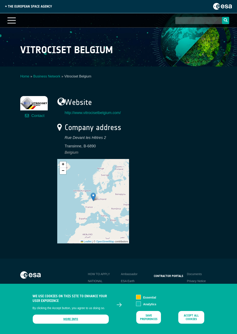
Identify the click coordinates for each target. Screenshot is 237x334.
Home (24, 76)
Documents (194, 274)
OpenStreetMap (105, 241)
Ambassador (129, 274)
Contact (37, 116)
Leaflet (86, 241)
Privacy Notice (196, 281)
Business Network (46, 76)
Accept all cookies (191, 317)
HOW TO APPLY (99, 274)
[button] (93, 197)
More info (70, 319)
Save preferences (148, 317)
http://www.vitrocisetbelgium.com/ (93, 113)
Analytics (149, 304)
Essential (149, 298)
